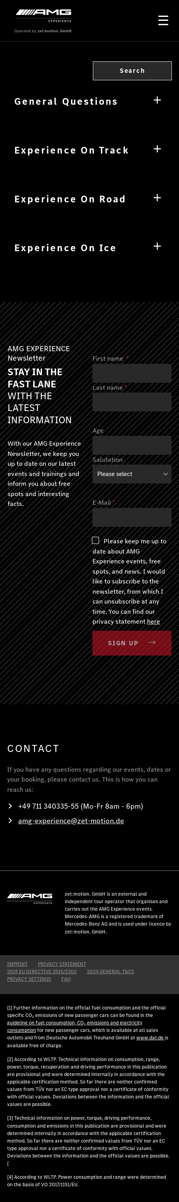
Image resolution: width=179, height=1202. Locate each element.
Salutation (107, 459)
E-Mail (103, 502)
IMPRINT (17, 964)
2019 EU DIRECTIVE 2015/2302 (42, 971)
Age (98, 430)
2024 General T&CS (110, 971)
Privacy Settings (29, 979)
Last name (109, 387)
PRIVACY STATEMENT (62, 964)
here (153, 621)
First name (110, 358)
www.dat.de (150, 1037)
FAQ (66, 979)
